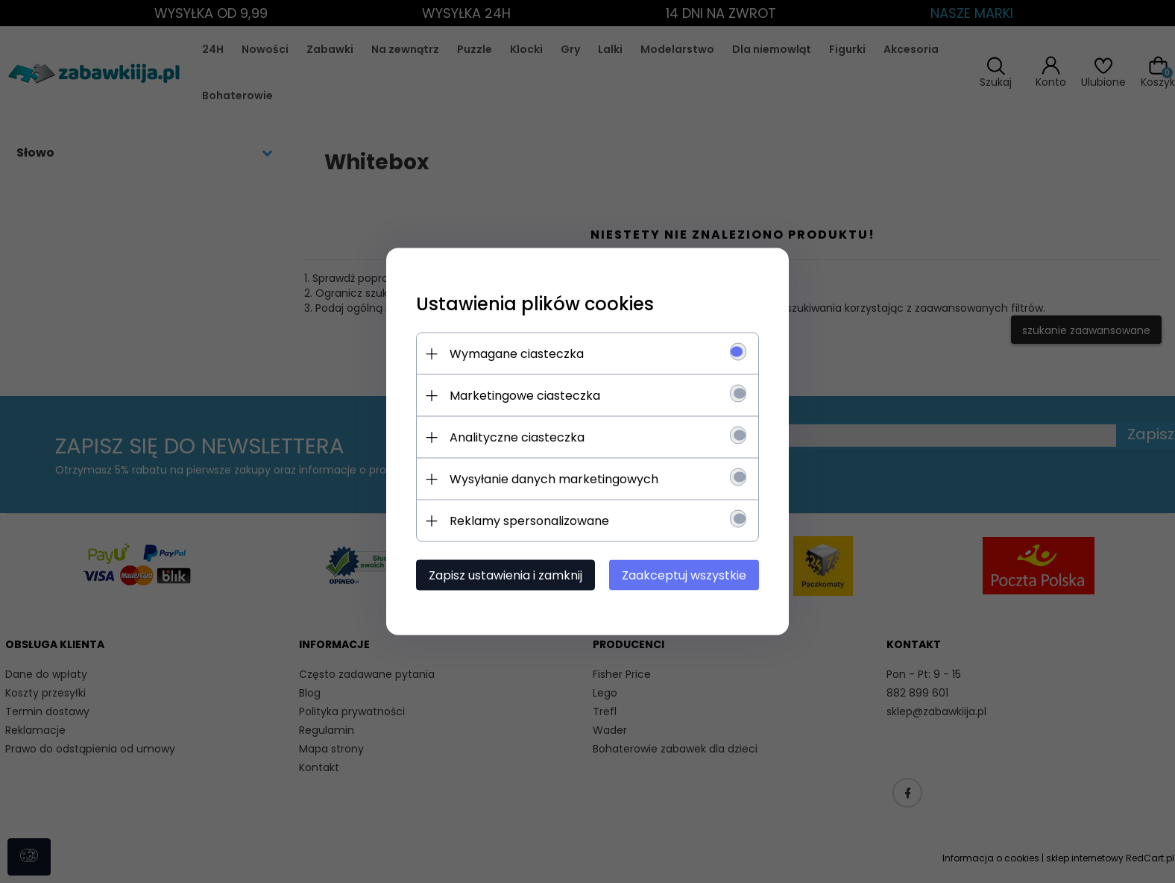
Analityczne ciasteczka (517, 437)
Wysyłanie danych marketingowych (554, 479)
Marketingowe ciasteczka (525, 395)
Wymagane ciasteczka (517, 353)
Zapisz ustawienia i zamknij (505, 575)
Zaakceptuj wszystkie (684, 575)
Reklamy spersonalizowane (529, 521)
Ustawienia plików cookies (535, 304)
